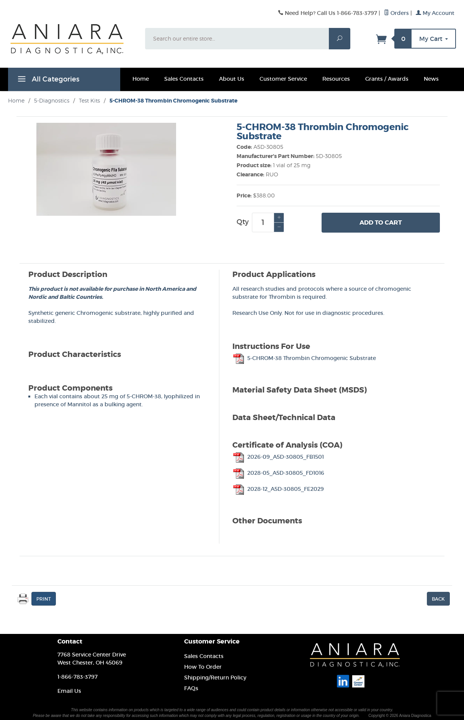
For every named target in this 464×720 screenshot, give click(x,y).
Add (380, 223)
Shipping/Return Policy (215, 677)
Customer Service (283, 78)
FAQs (191, 688)
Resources (336, 78)
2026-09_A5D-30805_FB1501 (278, 456)
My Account (435, 13)
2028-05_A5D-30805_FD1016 (278, 472)
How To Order (203, 666)
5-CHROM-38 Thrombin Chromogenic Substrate (304, 358)
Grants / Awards (386, 78)
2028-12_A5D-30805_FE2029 (278, 488)
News (431, 78)
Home (140, 78)
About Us (231, 78)
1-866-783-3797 (77, 676)
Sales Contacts (184, 78)
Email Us (69, 690)
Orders (396, 13)
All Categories (47, 80)
